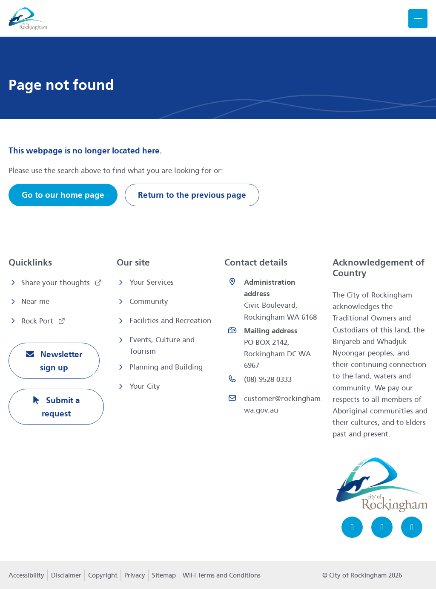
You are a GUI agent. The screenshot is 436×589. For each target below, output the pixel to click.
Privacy (134, 578)
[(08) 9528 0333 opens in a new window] (273, 381)
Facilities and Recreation (170, 320)
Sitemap (164, 575)
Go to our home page (63, 195)
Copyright (103, 575)
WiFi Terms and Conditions (222, 575)
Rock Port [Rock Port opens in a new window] (38, 321)
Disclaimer (66, 575)
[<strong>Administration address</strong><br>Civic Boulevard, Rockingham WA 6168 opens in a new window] (273, 299)
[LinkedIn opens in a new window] (411, 527)
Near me (35, 301)
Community (148, 301)
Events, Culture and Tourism (162, 345)
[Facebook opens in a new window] (352, 527)
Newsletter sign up (60, 360)
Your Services (151, 282)
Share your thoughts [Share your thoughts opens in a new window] (56, 282)
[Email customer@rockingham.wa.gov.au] (273, 404)
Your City (144, 386)
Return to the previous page (192, 195)
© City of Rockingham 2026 (362, 575)
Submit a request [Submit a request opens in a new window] (61, 407)
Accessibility (26, 575)
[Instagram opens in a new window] (382, 527)
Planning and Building (166, 367)
